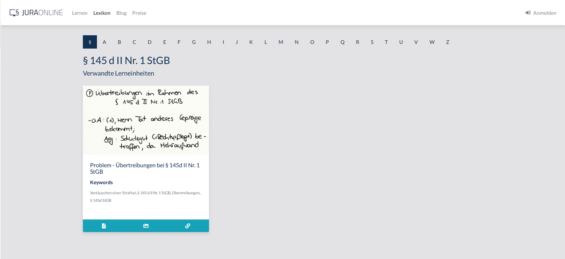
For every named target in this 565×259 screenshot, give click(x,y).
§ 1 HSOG (16, 141)
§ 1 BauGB (17, 93)
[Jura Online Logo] (151, 13)
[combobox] (58, 35)
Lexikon (216, 13)
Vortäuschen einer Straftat (170, 192)
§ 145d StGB (158, 200)
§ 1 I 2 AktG (18, 174)
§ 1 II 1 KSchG (21, 238)
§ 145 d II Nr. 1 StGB (211, 192)
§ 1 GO (13, 109)
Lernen (194, 13)
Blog (236, 13)
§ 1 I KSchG (18, 222)
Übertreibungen (243, 192)
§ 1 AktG (15, 76)
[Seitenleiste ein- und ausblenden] (104, 11)
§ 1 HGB (15, 125)
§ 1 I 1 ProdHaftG (25, 157)
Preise (254, 13)
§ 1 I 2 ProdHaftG (25, 190)
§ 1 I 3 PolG (18, 206)
